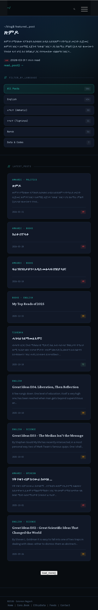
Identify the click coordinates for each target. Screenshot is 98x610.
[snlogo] (40, 8)
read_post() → (14, 65)
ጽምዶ (11, 32)
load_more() (49, 572)
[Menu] (84, 8)
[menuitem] (74, 8)
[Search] (74, 8)
